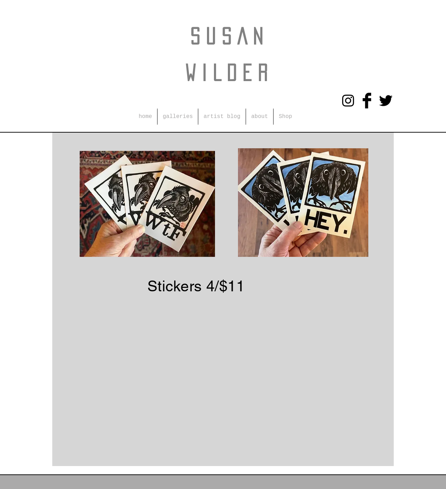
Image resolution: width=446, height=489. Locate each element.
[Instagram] (348, 101)
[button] (177, 117)
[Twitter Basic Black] (386, 101)
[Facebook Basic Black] (367, 101)
